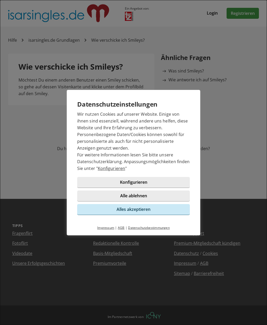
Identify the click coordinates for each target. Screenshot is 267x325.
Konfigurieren (111, 168)
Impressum (105, 227)
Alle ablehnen (133, 196)
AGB (121, 227)
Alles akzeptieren (133, 209)
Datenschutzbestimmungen (149, 227)
